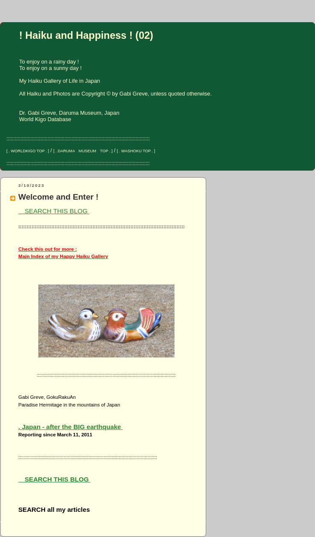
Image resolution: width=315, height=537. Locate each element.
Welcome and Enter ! (58, 196)
